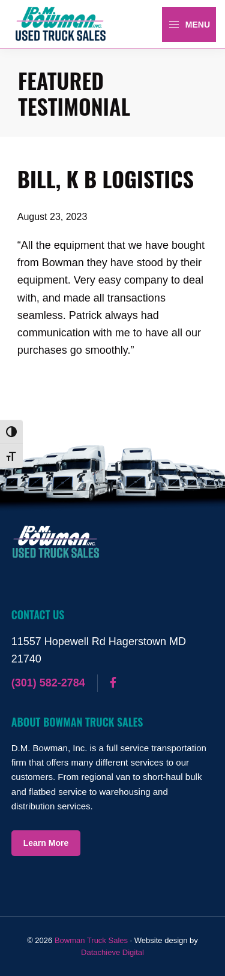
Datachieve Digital (112, 952)
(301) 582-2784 (48, 683)
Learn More (45, 843)
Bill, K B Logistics (105, 178)
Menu (189, 25)
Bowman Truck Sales (91, 940)
